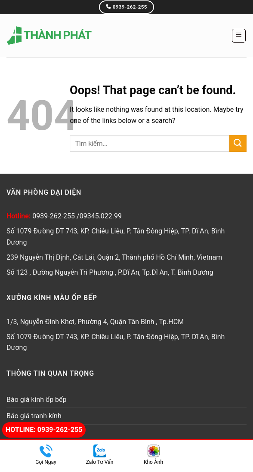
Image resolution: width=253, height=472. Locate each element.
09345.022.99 (101, 216)
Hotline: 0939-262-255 (44, 430)
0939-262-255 (54, 216)
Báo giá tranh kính (34, 416)
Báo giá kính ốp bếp (36, 399)
